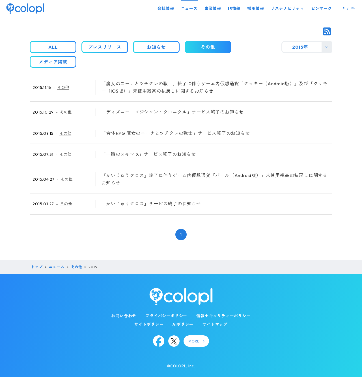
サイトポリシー (149, 324)
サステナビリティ (287, 8)
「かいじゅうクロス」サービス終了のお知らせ (151, 203)
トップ (36, 267)
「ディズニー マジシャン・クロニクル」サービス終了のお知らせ (172, 112)
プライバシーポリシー (166, 315)
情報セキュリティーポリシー (223, 315)
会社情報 (165, 8)
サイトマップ (215, 324)
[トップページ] (25, 8)
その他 (63, 87)
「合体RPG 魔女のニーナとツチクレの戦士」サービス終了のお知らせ (175, 133)
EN (353, 8)
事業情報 (212, 8)
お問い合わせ (123, 315)
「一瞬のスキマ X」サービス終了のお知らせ (148, 154)
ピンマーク (321, 8)
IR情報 (234, 8)
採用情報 (255, 8)
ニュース (189, 8)
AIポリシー (183, 324)
